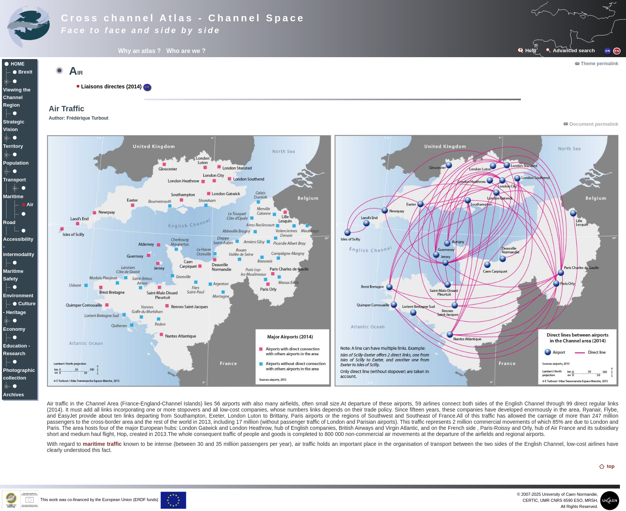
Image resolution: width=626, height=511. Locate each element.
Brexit (25, 72)
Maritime (13, 196)
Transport (14, 180)
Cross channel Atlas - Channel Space (183, 18)
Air (30, 204)
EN (617, 51)
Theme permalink (599, 63)
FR (607, 51)
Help (530, 50)
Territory (13, 146)
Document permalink (593, 124)
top (611, 466)
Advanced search (574, 50)
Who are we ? (185, 51)
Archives (13, 394)
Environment (18, 295)
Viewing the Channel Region (16, 97)
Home (17, 64)
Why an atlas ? (139, 51)
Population (16, 163)
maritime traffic (102, 444)
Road (9, 222)
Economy (14, 329)
